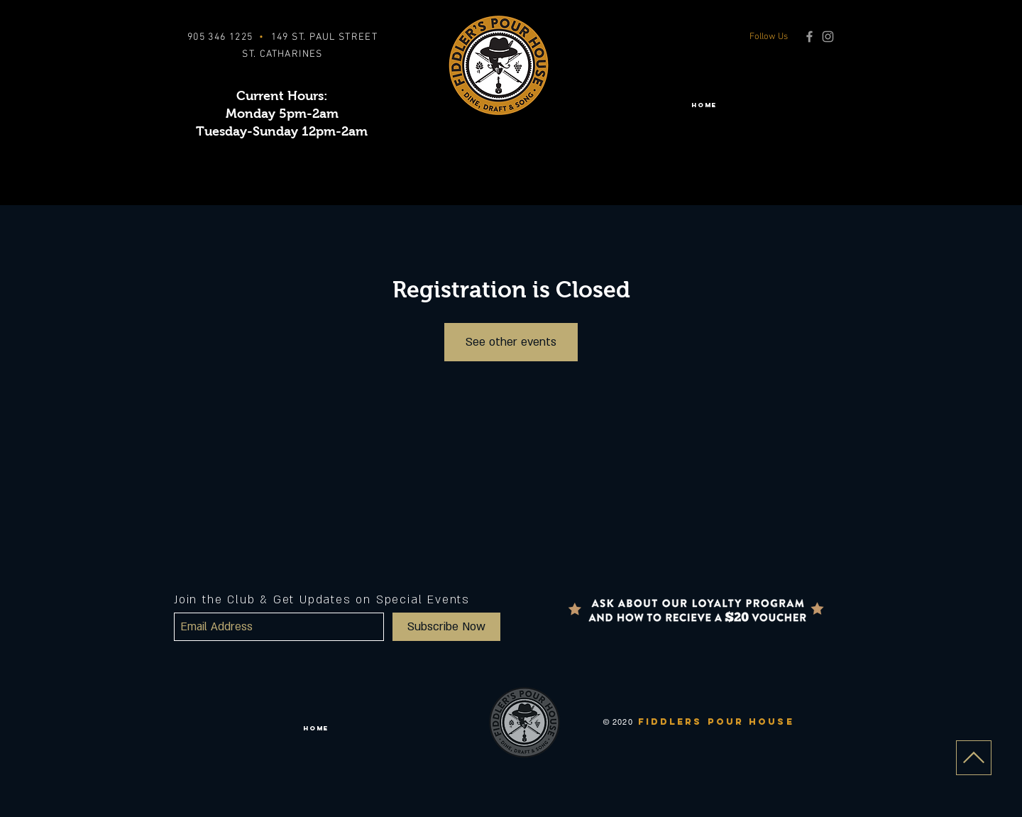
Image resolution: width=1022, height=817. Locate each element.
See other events (511, 342)
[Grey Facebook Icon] (809, 36)
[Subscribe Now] (446, 627)
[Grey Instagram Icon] (827, 36)
